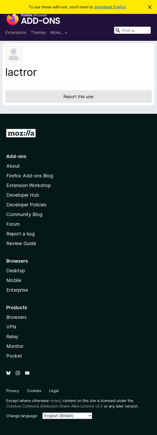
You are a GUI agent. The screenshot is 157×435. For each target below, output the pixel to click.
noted (55, 400)
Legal (54, 390)
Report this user (78, 96)
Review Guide (21, 243)
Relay (12, 336)
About (13, 166)
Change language (21, 416)
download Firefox (110, 7)
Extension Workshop (28, 185)
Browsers (16, 317)
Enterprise (17, 290)
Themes (38, 32)
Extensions (15, 32)
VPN (11, 327)
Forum (13, 224)
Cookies (34, 390)
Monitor (15, 346)
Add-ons (16, 156)
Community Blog (24, 214)
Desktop (15, 270)
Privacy (12, 390)
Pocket (14, 356)
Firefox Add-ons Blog (29, 175)
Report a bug (20, 233)
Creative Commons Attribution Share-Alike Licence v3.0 (54, 406)
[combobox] (132, 30)
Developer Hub (22, 195)
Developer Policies (26, 204)
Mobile (13, 280)
